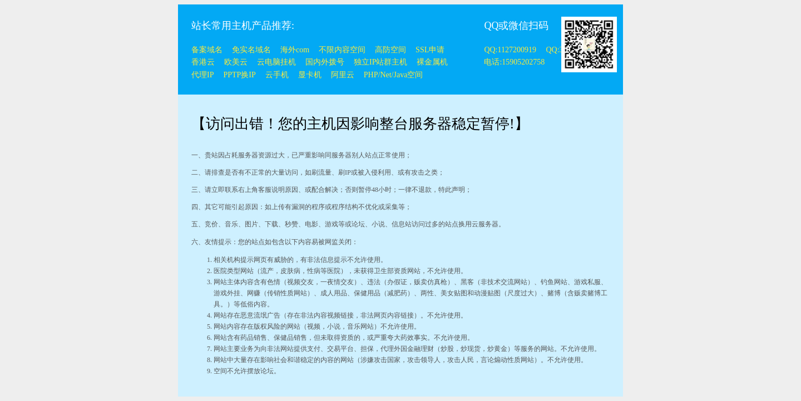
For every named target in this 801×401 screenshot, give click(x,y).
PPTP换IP (239, 75)
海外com (294, 50)
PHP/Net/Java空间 (393, 75)
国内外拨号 (324, 62)
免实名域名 (251, 50)
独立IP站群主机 (380, 62)
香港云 (203, 62)
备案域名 (206, 50)
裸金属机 (432, 62)
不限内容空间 (342, 50)
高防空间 (390, 50)
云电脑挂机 (276, 62)
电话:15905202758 (514, 62)
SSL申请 (430, 50)
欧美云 (236, 62)
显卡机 (310, 75)
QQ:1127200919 (511, 50)
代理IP (202, 75)
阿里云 (342, 75)
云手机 (277, 75)
